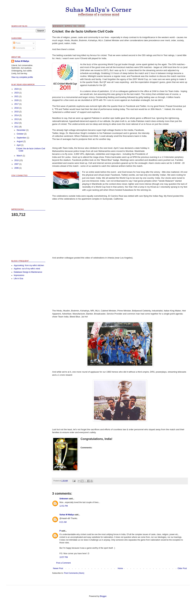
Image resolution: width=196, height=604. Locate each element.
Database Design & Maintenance (28, 272)
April (19, 145)
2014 (16, 115)
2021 (16, 96)
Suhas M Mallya (66, 515)
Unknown (63, 499)
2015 (16, 112)
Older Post (182, 568)
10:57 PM (63, 557)
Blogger (103, 596)
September (22, 138)
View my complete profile (22, 77)
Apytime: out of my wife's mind (27, 269)
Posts (16, 43)
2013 (16, 119)
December (21, 130)
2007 (16, 164)
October (20, 134)
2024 (16, 89)
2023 (16, 93)
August (20, 141)
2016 (16, 108)
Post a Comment (63, 563)
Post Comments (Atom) (74, 573)
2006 (16, 168)
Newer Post (58, 568)
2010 (16, 160)
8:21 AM (63, 522)
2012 (16, 123)
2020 (16, 100)
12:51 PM (63, 506)
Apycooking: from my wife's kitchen (29, 265)
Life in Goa (18, 278)
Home (120, 568)
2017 (16, 104)
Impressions (19, 275)
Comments (19, 48)
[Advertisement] (27, 238)
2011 (16, 127)
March (20, 156)
